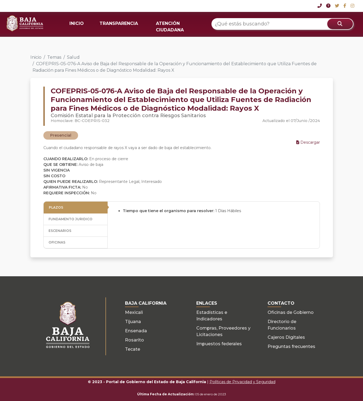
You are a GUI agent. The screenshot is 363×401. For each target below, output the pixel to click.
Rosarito (134, 340)
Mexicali (134, 312)
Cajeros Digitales (286, 337)
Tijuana (133, 321)
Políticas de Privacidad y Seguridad (242, 381)
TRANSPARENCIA (118, 23)
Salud (73, 57)
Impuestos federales (219, 343)
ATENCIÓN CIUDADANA (170, 26)
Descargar (308, 142)
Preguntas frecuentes (291, 346)
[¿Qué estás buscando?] (282, 24)
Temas (54, 57)
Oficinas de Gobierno (291, 312)
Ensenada (136, 330)
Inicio (35, 57)
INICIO (76, 23)
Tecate (132, 349)
